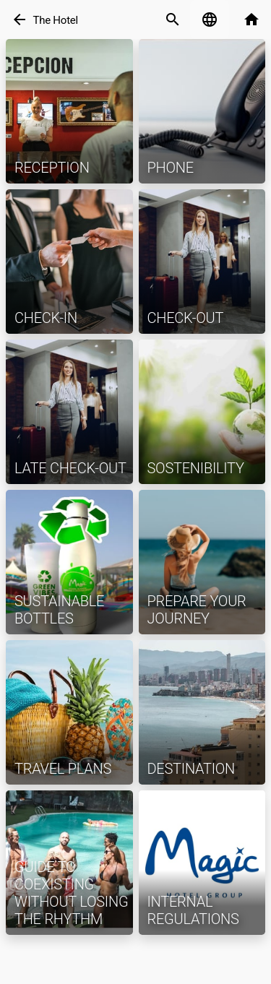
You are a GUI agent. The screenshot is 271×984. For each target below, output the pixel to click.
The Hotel (55, 20)
